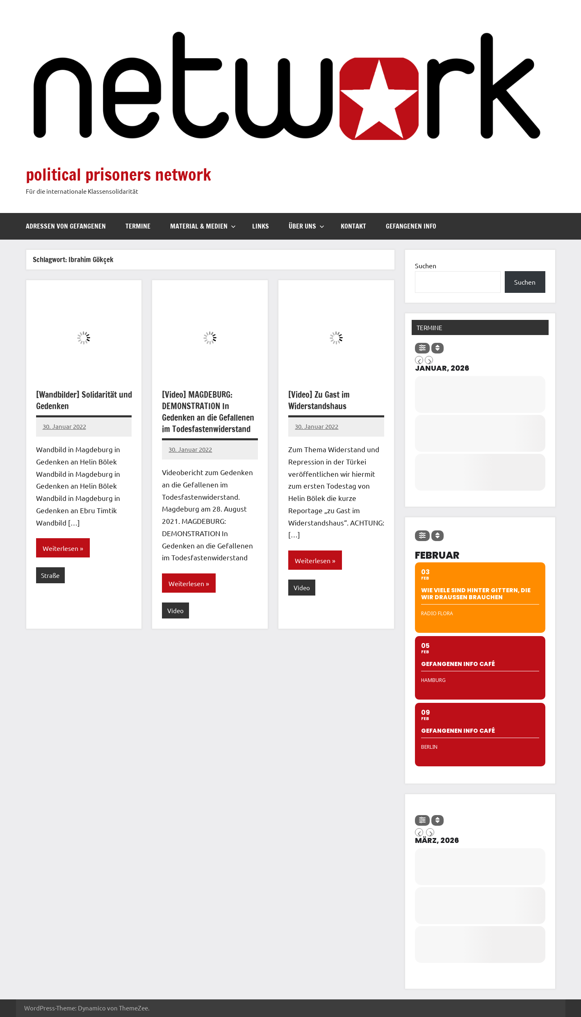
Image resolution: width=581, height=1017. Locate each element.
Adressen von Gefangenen (66, 226)
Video (175, 610)
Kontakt (353, 226)
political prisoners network (118, 174)
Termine (137, 226)
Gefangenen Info (411, 226)
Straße (50, 575)
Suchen (425, 265)
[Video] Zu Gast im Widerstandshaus (319, 400)
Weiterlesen (60, 548)
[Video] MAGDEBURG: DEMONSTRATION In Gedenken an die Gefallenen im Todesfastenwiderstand (208, 412)
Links (260, 226)
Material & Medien (203, 226)
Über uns (306, 226)
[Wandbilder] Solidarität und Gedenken (84, 400)
